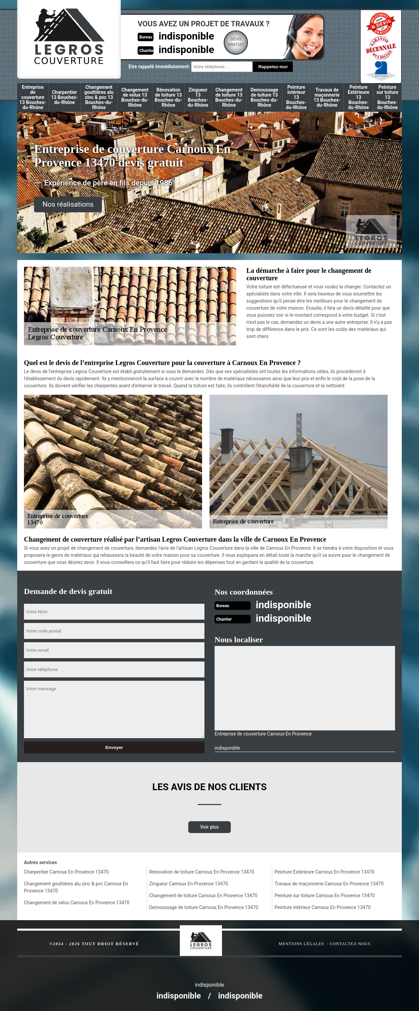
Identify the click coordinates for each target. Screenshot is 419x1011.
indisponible (186, 36)
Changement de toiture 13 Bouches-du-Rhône (229, 97)
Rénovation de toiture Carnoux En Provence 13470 (201, 872)
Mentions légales (301, 943)
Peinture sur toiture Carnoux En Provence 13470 (325, 895)
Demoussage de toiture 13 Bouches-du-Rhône (264, 97)
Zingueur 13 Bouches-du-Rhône (198, 97)
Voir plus (209, 827)
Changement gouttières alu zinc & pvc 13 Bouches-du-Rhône (99, 97)
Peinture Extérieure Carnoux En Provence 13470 (324, 872)
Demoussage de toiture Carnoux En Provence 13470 (203, 907)
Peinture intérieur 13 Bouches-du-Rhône (296, 97)
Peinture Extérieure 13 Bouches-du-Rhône (358, 97)
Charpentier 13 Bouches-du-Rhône (64, 97)
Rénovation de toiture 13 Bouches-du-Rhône (168, 97)
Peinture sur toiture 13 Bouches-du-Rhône (387, 97)
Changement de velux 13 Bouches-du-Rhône (134, 97)
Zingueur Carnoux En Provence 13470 (188, 883)
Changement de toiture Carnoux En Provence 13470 (203, 895)
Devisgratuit (236, 42)
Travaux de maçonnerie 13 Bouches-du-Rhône (327, 97)
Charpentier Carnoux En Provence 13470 (66, 872)
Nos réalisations (68, 204)
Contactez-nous (350, 943)
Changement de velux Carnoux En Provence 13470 (77, 902)
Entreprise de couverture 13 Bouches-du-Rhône (33, 97)
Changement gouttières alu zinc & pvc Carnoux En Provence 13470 (76, 887)
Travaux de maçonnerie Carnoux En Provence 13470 (329, 883)
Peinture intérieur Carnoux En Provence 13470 (323, 907)
